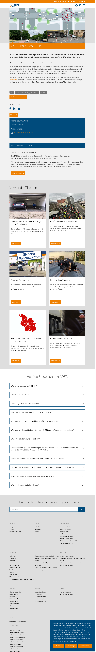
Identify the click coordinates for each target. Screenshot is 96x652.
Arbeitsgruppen (13, 649)
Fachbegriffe (34, 92)
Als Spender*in (39, 642)
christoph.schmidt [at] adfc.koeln (23, 132)
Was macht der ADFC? (20, 443)
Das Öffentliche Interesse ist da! (63, 270)
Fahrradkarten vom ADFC (67, 591)
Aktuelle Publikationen (66, 577)
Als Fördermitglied (40, 647)
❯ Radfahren (38, 575)
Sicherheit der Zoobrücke (61, 328)
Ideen (11, 92)
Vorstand (12, 645)
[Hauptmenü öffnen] (84, 5)
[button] (11, 108)
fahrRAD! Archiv (64, 580)
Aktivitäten (12, 609)
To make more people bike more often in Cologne (46, 608)
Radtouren (63, 601)
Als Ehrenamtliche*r (40, 645)
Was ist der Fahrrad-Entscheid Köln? (25, 487)
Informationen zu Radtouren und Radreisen (72, 611)
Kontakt (11, 620)
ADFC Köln (12, 636)
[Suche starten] (81, 557)
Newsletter (81, 1)
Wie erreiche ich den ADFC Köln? (24, 434)
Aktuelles (12, 571)
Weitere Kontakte (14, 647)
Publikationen (64, 571)
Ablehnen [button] (58, 646)
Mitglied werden (60, 1)
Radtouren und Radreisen (67, 604)
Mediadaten (63, 582)
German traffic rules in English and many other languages (46, 617)
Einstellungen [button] (71, 646)
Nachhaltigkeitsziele (15, 613)
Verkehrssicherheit (22, 92)
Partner (11, 611)
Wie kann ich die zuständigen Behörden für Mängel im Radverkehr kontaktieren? (42, 478)
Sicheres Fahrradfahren (21, 328)
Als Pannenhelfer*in (40, 649)
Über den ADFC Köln (15, 640)
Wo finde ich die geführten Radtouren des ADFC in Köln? (33, 524)
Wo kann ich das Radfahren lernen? (25, 533)
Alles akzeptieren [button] (85, 646)
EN (36, 601)
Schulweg (43, 92)
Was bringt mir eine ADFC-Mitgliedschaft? (27, 452)
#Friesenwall (13, 80)
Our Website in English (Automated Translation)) (44, 612)
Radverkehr (13, 601)
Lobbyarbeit (12, 606)
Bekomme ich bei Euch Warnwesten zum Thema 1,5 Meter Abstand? (38, 507)
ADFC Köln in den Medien (67, 586)
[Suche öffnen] (80, 5)
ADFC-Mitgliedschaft (40, 640)
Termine (11, 577)
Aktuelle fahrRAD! (65, 575)
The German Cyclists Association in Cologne (47, 604)
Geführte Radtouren (15, 580)
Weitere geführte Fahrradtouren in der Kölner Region (72, 608)
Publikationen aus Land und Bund (69, 589)
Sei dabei (37, 636)
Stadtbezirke (13, 622)
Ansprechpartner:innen (66, 584)
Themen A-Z (38, 580)
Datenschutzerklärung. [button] (69, 641)
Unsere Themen (13, 642)
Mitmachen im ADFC (15, 616)
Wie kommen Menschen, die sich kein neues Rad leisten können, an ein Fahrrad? (42, 516)
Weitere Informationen (15, 625)
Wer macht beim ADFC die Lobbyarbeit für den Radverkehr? (34, 469)
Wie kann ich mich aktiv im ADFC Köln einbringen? (31, 460)
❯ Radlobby (38, 577)
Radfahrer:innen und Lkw (61, 387)
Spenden (71, 1)
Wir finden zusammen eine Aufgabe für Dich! (21, 627)
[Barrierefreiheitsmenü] (76, 5)
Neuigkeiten (12, 575)
